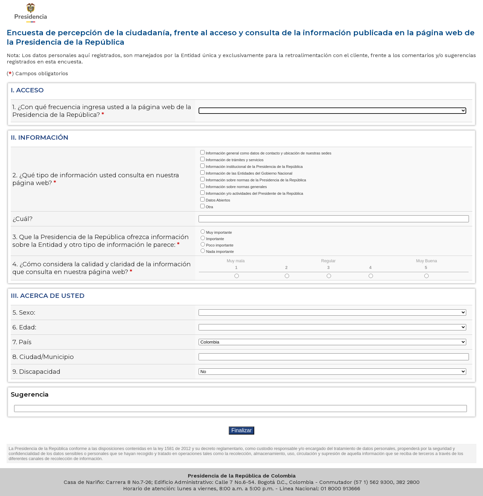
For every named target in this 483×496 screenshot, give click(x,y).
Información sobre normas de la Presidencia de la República (256, 180)
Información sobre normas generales (236, 187)
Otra (209, 207)
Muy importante (219, 232)
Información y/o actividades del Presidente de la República (254, 193)
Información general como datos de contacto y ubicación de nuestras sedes (268, 153)
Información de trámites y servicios (234, 160)
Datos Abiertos (218, 200)
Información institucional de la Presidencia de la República (254, 167)
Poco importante (219, 245)
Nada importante (220, 252)
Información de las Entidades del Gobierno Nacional (249, 173)
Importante (215, 239)
